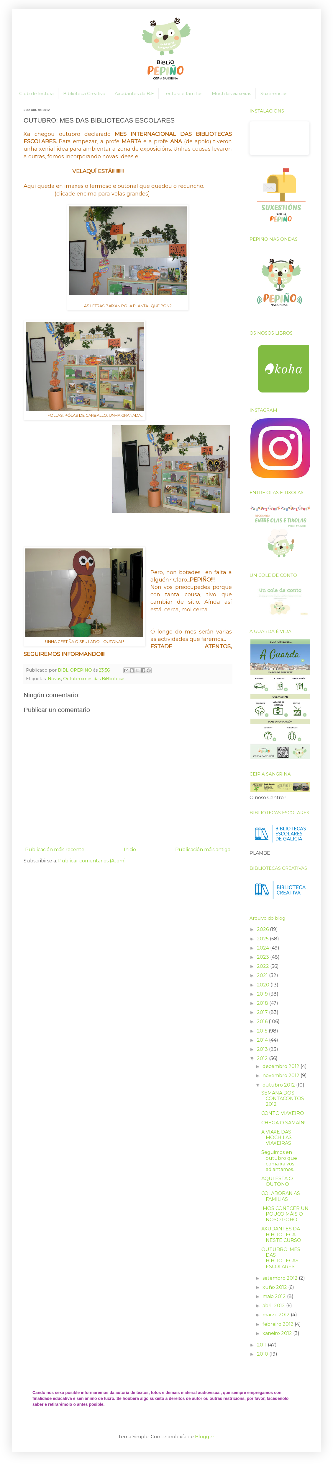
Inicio (130, 849)
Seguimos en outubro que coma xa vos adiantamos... (279, 1160)
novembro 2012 (282, 1075)
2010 (263, 1354)
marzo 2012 (277, 1315)
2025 (263, 939)
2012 (263, 1058)
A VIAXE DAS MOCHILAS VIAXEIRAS (276, 1137)
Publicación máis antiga (202, 849)
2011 (262, 1345)
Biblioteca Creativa (84, 93)
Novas (54, 678)
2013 (263, 1049)
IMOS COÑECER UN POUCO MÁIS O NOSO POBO (285, 1214)
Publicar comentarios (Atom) (92, 861)
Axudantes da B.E (134, 93)
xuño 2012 (275, 1287)
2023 (263, 957)
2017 (263, 1012)
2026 (263, 929)
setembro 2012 (281, 1278)
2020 (263, 985)
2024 (263, 948)
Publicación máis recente (54, 849)
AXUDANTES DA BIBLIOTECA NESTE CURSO (281, 1234)
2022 (263, 966)
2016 (263, 1021)
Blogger (204, 1436)
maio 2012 (275, 1296)
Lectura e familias (182, 93)
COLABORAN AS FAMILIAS (280, 1196)
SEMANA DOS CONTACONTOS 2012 (282, 1098)
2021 (263, 975)
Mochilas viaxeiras (231, 93)
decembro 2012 (282, 1066)
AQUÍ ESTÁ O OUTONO (277, 1181)
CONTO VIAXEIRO (282, 1113)
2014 (263, 1040)
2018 (263, 1003)
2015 (263, 1031)
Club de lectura (36, 93)
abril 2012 (274, 1305)
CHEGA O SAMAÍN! (283, 1123)
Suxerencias (273, 93)
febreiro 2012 (279, 1324)
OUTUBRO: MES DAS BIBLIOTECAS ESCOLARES (280, 1258)
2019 (263, 994)
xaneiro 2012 (278, 1333)
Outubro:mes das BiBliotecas (94, 678)
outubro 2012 (279, 1085)
